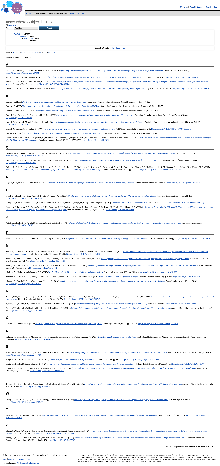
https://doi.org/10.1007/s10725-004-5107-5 (24, 198)
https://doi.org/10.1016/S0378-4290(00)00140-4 (158, 324)
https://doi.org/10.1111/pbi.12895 (95, 140)
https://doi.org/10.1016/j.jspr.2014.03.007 (184, 183)
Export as (9, 28)
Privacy (28, 459)
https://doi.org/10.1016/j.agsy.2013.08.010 (23, 283)
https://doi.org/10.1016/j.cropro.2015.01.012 (24, 156)
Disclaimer (21, 459)
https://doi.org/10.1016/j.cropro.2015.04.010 (191, 88)
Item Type (116, 48)
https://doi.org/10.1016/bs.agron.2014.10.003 (158, 272)
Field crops (28, 38)
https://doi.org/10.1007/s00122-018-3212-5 (47, 261)
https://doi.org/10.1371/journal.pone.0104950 (55, 433)
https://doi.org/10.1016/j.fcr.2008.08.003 (83, 254)
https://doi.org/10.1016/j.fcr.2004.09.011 (47, 371)
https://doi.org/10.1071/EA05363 (61, 440)
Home (5, 459)
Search (208, 7)
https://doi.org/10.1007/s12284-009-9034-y (186, 203)
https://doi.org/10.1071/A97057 (19, 117)
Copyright (11, 459)
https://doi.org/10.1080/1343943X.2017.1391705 (160, 169)
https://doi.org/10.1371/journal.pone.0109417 (24, 402)
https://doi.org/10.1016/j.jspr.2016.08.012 (27, 310)
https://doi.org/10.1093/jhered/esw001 (181, 304)
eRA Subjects (18, 34)
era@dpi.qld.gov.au (77, 13)
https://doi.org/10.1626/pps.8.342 (43, 268)
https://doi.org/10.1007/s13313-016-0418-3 (194, 238)
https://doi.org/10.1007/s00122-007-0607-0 (82, 299)
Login (28, 13)
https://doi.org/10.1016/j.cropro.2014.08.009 (140, 359)
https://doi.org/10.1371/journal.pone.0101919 (184, 77)
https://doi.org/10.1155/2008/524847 (21, 162)
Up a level (11, 25)
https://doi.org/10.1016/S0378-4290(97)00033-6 (171, 129)
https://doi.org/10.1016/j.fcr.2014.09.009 (22, 73)
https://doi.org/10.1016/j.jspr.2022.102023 (23, 355)
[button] (49, 28)
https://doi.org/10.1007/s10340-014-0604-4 (52, 84)
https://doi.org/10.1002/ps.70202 (19, 225)
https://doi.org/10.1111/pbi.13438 (120, 209)
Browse (200, 7)
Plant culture (24, 36)
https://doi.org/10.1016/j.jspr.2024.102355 (37, 386)
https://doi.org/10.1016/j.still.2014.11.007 (188, 364)
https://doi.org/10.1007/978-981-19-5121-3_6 (34, 339)
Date (123, 48)
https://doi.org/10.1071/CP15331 (186, 277)
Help (215, 7)
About (192, 7)
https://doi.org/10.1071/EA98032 (19, 124)
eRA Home (183, 7)
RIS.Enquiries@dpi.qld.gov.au (28, 463)
